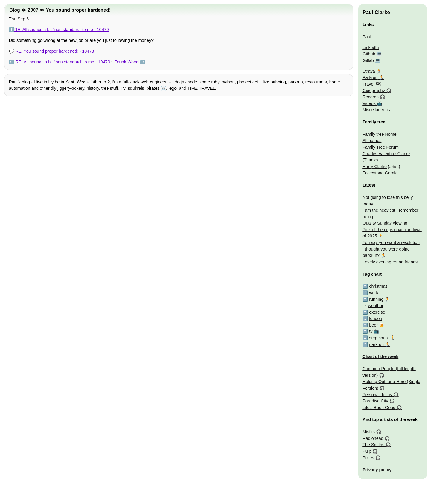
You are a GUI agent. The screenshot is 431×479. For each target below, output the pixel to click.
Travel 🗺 (371, 84)
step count (379, 337)
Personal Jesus (377, 394)
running (376, 299)
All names (371, 140)
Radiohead (372, 438)
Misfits (368, 431)
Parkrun (369, 77)
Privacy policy (376, 469)
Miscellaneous (376, 109)
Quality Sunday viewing (384, 223)
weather (375, 305)
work (373, 292)
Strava (368, 71)
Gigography (373, 90)
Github (368, 53)
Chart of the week (380, 356)
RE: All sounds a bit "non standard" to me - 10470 (61, 29)
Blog (15, 10)
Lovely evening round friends (390, 262)
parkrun (376, 344)
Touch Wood (127, 62)
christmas (378, 286)
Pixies (368, 457)
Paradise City (375, 401)
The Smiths (373, 444)
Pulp (366, 451)
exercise (377, 312)
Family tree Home (379, 134)
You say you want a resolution (391, 242)
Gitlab (368, 60)
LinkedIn (370, 47)
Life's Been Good (378, 407)
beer (373, 325)
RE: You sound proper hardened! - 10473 (55, 51)
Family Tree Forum (380, 147)
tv (370, 331)
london (375, 318)
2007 (33, 10)
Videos (369, 103)
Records (370, 96)
